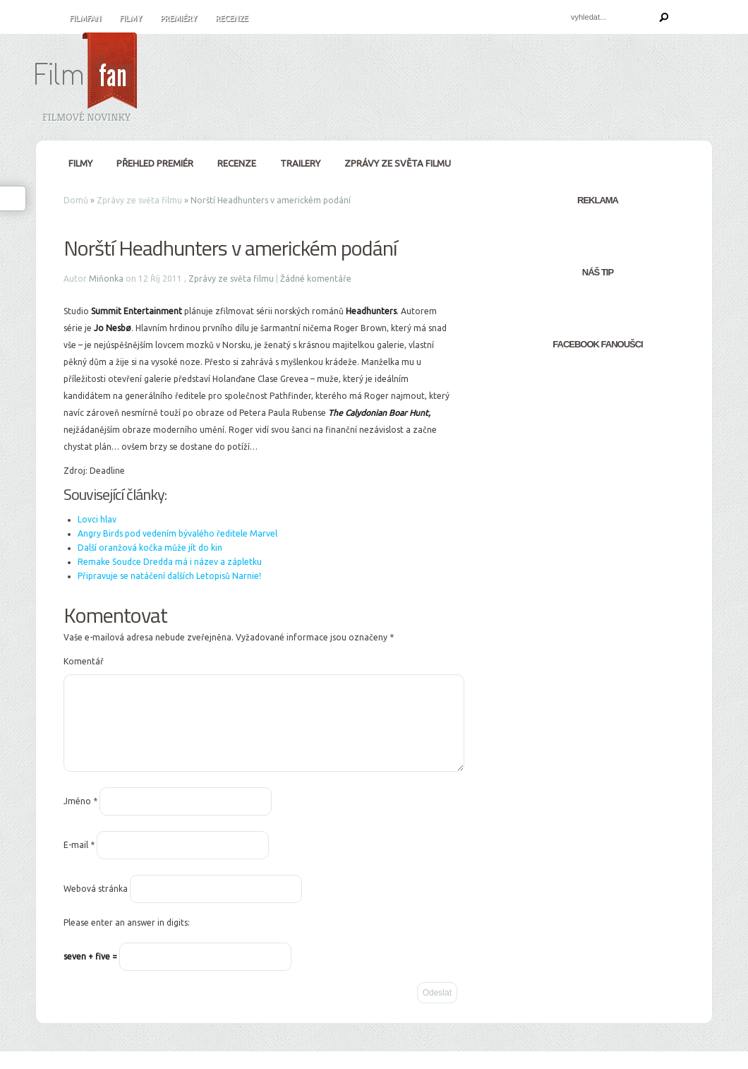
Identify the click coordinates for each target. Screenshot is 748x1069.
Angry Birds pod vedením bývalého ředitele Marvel (177, 533)
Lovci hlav (97, 519)
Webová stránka (96, 905)
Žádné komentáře (315, 278)
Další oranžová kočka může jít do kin (150, 547)
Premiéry (178, 18)
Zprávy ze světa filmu (397, 163)
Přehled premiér (154, 163)
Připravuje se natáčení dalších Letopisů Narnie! (169, 575)
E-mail (79, 861)
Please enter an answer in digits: (127, 939)
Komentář (84, 661)
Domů (76, 200)
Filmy (130, 18)
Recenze (231, 18)
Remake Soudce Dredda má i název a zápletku (170, 561)
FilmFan (85, 18)
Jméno (80, 818)
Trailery (300, 163)
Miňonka (106, 278)
